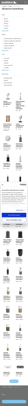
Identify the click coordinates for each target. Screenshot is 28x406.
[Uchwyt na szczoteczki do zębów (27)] (2, 41)
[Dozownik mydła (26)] (2, 43)
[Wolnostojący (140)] (2, 78)
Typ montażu (5, 74)
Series (3, 14)
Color (3, 54)
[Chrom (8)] (2, 68)
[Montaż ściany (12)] (2, 83)
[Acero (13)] (2, 26)
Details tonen (19, 210)
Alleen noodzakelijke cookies (14, 220)
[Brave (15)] (2, 21)
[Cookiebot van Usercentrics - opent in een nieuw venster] (20, 185)
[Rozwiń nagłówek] (25, 2)
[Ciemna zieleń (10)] (2, 65)
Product (4, 34)
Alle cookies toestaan (14, 215)
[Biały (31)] (2, 60)
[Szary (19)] (2, 63)
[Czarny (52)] (2, 58)
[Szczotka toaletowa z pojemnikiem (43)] (2, 38)
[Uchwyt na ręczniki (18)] (2, 45)
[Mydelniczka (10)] (2, 48)
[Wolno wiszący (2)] (2, 85)
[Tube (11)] (2, 28)
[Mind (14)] (2, 23)
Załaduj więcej (14, 381)
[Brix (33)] (2, 19)
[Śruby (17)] (2, 80)
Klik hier (4, 205)
